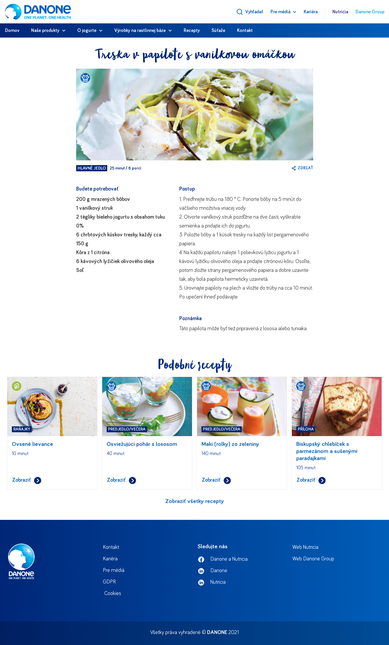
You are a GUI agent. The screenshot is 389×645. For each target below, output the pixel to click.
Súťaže (218, 30)
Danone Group (370, 11)
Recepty (192, 30)
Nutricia (340, 11)
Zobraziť (26, 480)
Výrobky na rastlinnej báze (140, 30)
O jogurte (86, 30)
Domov (12, 30)
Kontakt (245, 30)
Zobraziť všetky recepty (194, 501)
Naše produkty (45, 30)
